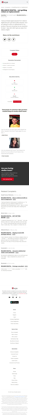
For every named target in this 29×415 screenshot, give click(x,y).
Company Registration (14, 319)
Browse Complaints (14, 351)
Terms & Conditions (15, 384)
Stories (14, 371)
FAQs (14, 375)
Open (14, 54)
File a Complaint (14, 332)
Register (14, 314)
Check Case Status (14, 323)
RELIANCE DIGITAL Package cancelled (12, 266)
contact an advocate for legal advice (19, 396)
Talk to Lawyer (14, 334)
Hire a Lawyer (14, 336)
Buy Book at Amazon (14, 341)
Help (14, 378)
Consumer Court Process (14, 362)
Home (2, 7)
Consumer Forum (14, 354)
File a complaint (17, 101)
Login (14, 317)
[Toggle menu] (27, 2)
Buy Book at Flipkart (14, 343)
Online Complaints (14, 358)
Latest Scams (14, 360)
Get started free (7, 179)
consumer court (22, 293)
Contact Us (14, 356)
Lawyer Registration (14, 321)
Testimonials (14, 373)
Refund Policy (14, 382)
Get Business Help (14, 338)
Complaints (7, 7)
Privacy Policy (14, 380)
